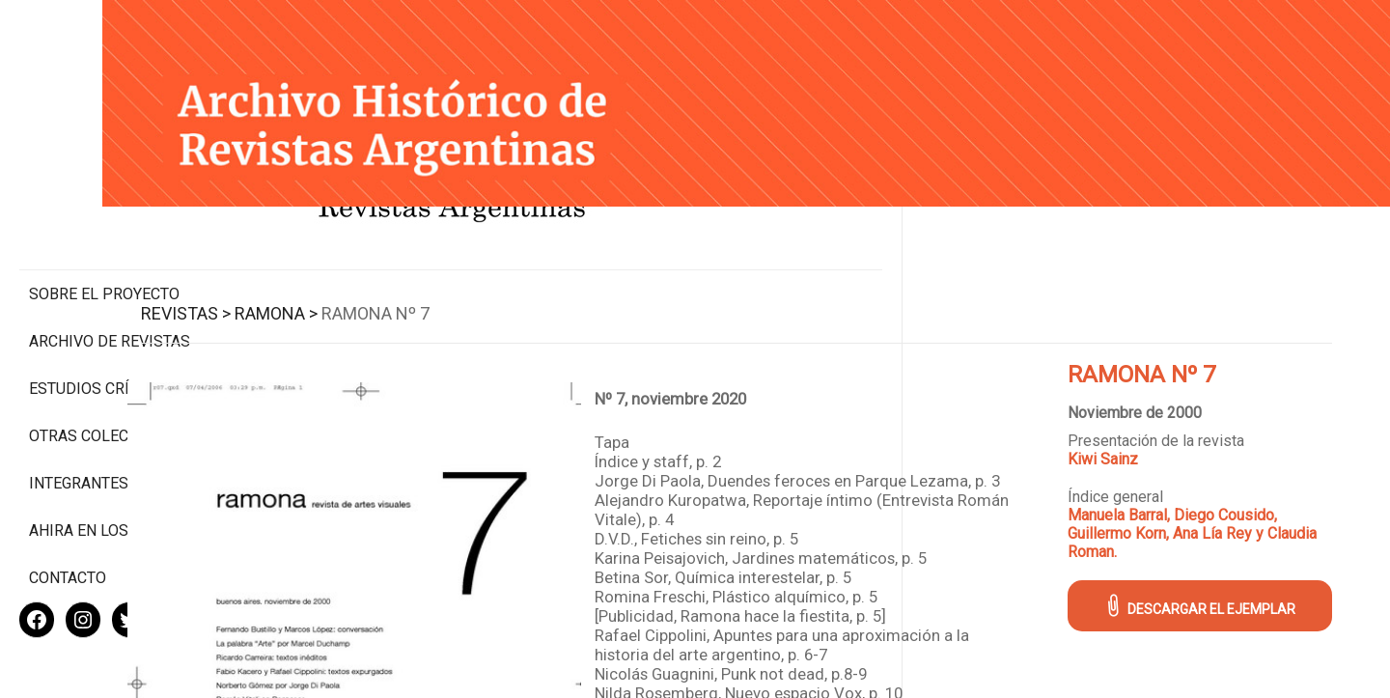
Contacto (67, 515)
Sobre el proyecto (104, 213)
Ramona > (415, 291)
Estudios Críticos (101, 307)
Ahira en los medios (109, 468)
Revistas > (325, 291)
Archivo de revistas (109, 260)
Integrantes (78, 420)
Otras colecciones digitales (105, 364)
